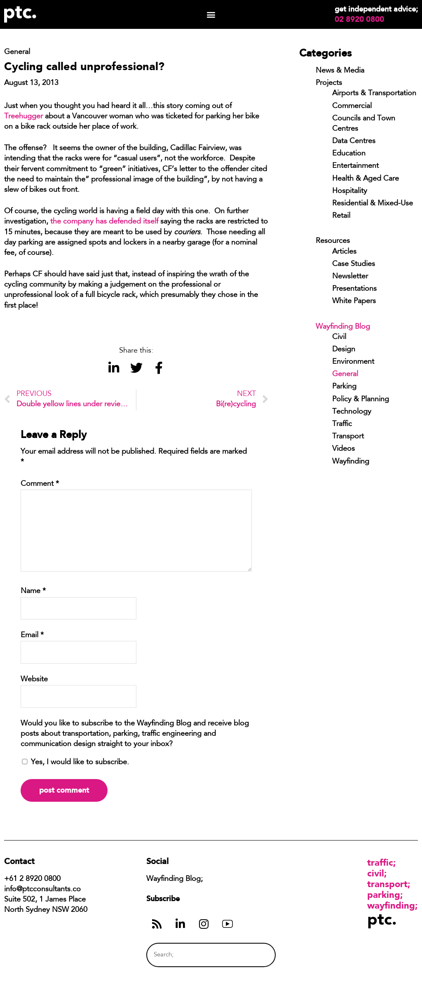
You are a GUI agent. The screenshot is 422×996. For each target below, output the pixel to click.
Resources (333, 241)
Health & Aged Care (365, 179)
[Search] (254, 955)
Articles (344, 252)
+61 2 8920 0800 (32, 879)
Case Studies (353, 264)
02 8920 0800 (359, 19)
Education (349, 154)
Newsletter (350, 276)
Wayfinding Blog (343, 327)
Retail (341, 216)
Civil (339, 337)
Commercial (352, 106)
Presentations (354, 289)
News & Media (340, 71)
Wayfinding (350, 462)
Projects (329, 83)
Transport (348, 436)
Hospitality (349, 191)
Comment (40, 484)
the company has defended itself (104, 222)
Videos (343, 449)
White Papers (354, 301)
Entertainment (355, 166)
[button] (211, 14)
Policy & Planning (360, 399)
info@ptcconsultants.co (42, 889)
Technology (351, 412)
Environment (353, 362)
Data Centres (353, 141)
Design (343, 349)
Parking (344, 387)
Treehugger (23, 116)
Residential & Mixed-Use (372, 203)
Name (33, 591)
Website (34, 679)
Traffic (342, 424)
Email (32, 635)
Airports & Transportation (374, 93)
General (345, 374)
